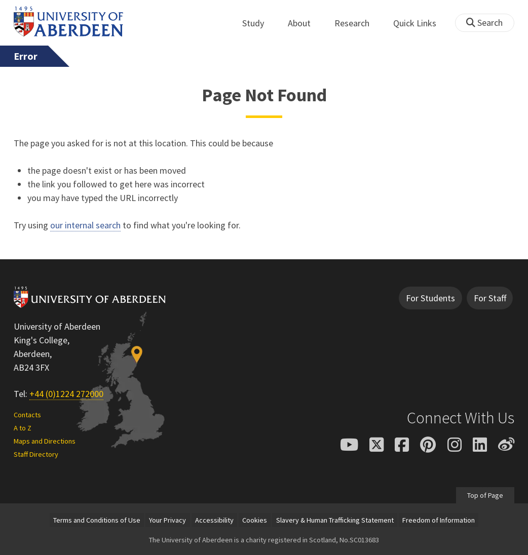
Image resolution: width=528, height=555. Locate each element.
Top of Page (485, 494)
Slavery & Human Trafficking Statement (335, 520)
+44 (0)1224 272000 (66, 394)
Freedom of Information (438, 520)
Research (357, 23)
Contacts (27, 414)
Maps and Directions (45, 441)
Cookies (254, 520)
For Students (430, 298)
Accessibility (214, 520)
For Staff (490, 298)
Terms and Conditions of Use (96, 520)
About (305, 23)
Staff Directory (36, 454)
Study (258, 23)
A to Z (22, 427)
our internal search (85, 225)
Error (25, 56)
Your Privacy (167, 520)
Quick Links (420, 23)
